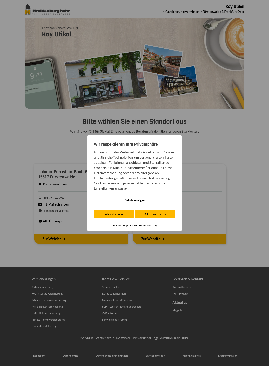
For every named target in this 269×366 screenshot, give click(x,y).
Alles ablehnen (113, 213)
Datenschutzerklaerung (142, 225)
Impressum (119, 225)
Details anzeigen (135, 200)
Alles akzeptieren (155, 213)
